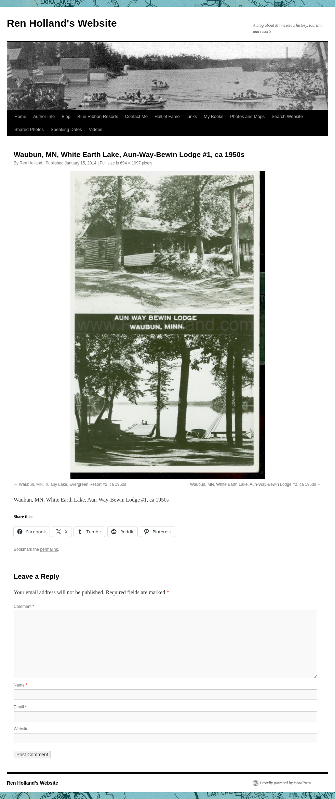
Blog (66, 116)
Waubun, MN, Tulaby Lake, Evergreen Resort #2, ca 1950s (72, 484)
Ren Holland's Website (62, 23)
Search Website (287, 116)
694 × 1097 (130, 163)
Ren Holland (30, 163)
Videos (96, 129)
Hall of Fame (167, 116)
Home (20, 116)
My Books (213, 116)
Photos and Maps (247, 116)
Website (21, 729)
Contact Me (136, 116)
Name (20, 685)
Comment (24, 606)
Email (20, 707)
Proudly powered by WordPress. (286, 783)
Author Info (44, 116)
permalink (49, 549)
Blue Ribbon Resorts (97, 116)
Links (192, 116)
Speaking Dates (66, 129)
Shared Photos (29, 129)
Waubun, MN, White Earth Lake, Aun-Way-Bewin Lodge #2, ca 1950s (253, 484)
